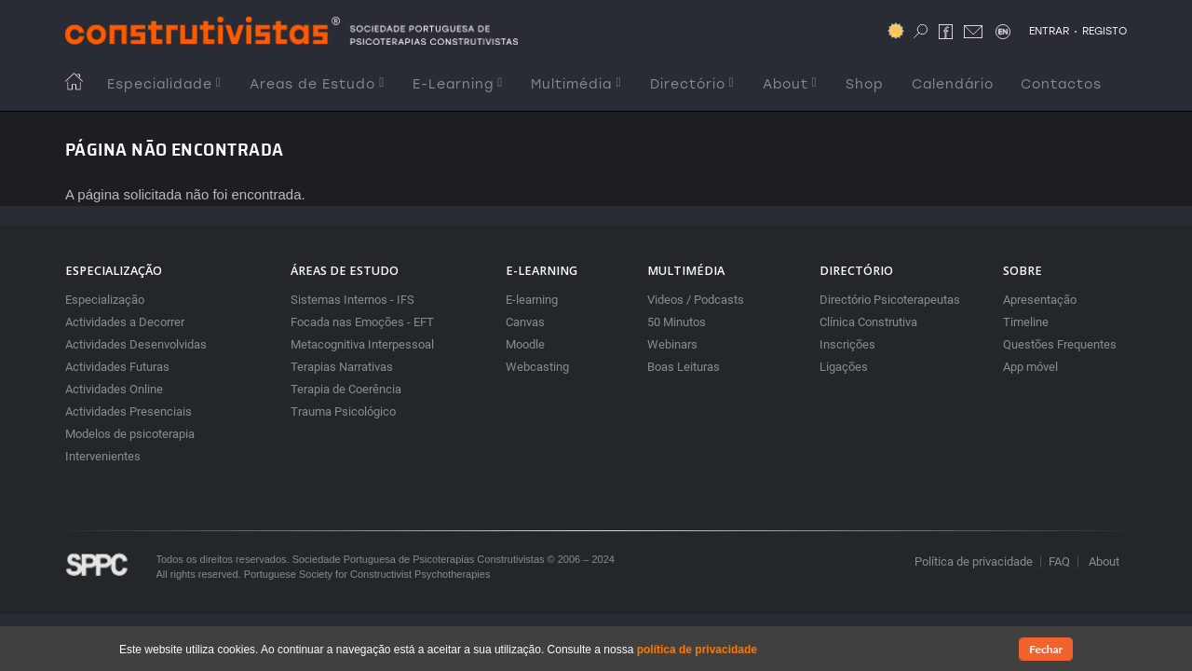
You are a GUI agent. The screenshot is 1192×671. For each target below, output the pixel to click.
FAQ (1059, 561)
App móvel (1030, 367)
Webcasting (537, 367)
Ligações (844, 367)
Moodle (525, 344)
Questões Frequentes (1060, 344)
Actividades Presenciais (128, 411)
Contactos (1061, 84)
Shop (865, 84)
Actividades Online (114, 389)
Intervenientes (103, 456)
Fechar (1046, 650)
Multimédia (576, 84)
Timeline (1026, 322)
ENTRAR (1049, 30)
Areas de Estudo (317, 84)
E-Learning (458, 84)
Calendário (953, 84)
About (790, 84)
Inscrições (847, 344)
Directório (692, 84)
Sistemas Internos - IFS (352, 300)
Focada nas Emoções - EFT (362, 322)
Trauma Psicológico (343, 411)
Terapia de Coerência (346, 389)
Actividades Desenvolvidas (136, 344)
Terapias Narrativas (342, 367)
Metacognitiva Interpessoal (362, 344)
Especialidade (164, 84)
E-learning (532, 300)
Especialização (104, 300)
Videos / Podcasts (695, 300)
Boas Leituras (683, 367)
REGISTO (1104, 30)
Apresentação (1040, 300)
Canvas (525, 322)
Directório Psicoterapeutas (890, 300)
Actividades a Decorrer (124, 322)
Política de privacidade (973, 561)
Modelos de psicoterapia (130, 434)
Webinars (672, 344)
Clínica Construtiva (868, 322)
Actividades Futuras (117, 367)
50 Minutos (676, 322)
